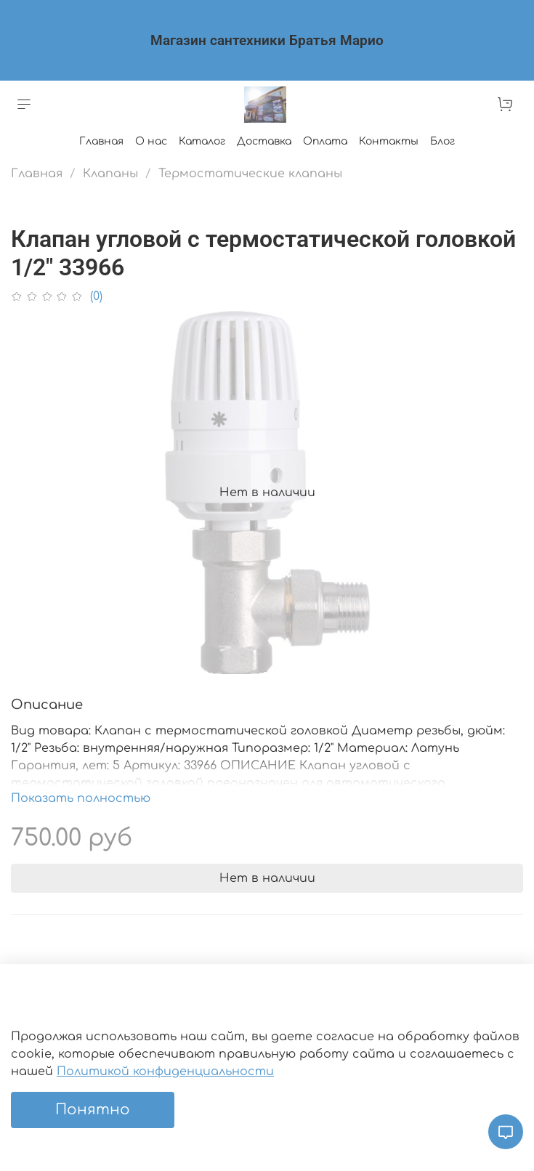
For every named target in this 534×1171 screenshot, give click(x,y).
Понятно (92, 1109)
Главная (101, 141)
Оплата (325, 141)
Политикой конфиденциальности (165, 1071)
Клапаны (110, 173)
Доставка (264, 141)
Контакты (388, 141)
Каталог (202, 141)
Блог (442, 141)
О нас (151, 141)
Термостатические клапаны (250, 173)
